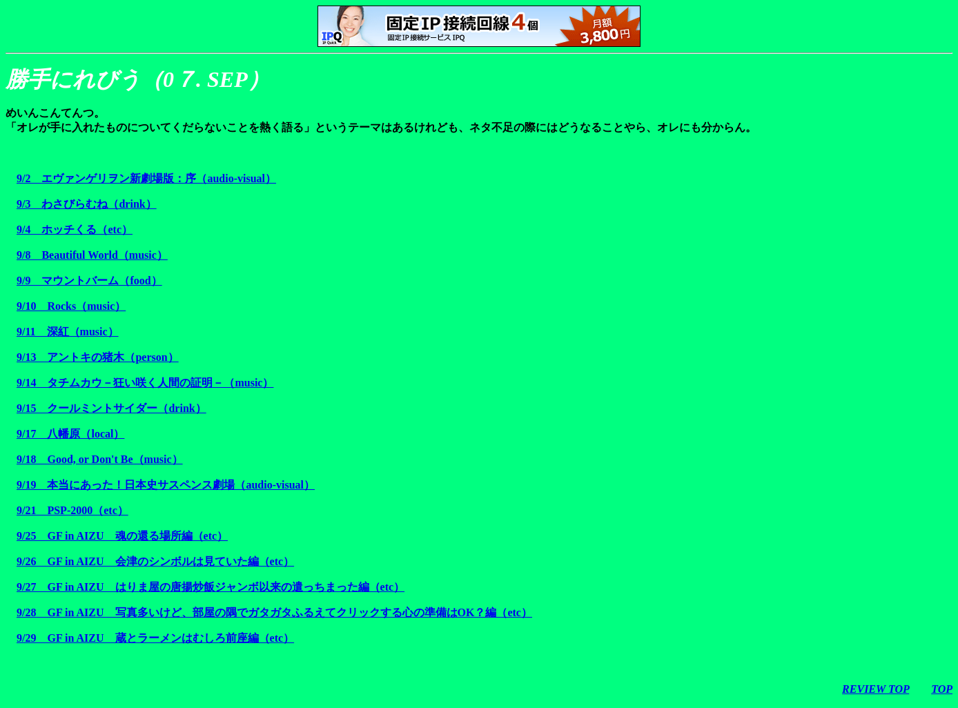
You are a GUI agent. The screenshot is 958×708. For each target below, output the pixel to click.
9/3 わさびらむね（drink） (87, 204)
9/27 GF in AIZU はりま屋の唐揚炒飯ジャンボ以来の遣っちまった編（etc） (210, 587)
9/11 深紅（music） (68, 331)
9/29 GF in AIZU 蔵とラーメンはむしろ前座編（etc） (155, 638)
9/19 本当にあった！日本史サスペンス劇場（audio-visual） (166, 485)
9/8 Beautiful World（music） (92, 255)
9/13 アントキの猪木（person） (98, 357)
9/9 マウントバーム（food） (89, 280)
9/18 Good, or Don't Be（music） (100, 459)
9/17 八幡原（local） (70, 434)
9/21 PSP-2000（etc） (72, 510)
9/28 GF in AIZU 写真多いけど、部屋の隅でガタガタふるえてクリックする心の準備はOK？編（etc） (274, 612)
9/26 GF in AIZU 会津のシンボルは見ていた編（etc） (155, 561)
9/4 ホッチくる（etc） (75, 229)
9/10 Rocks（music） (71, 306)
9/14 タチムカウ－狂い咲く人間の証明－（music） (145, 383)
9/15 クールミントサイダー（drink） (111, 408)
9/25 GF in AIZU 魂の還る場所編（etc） (122, 536)
